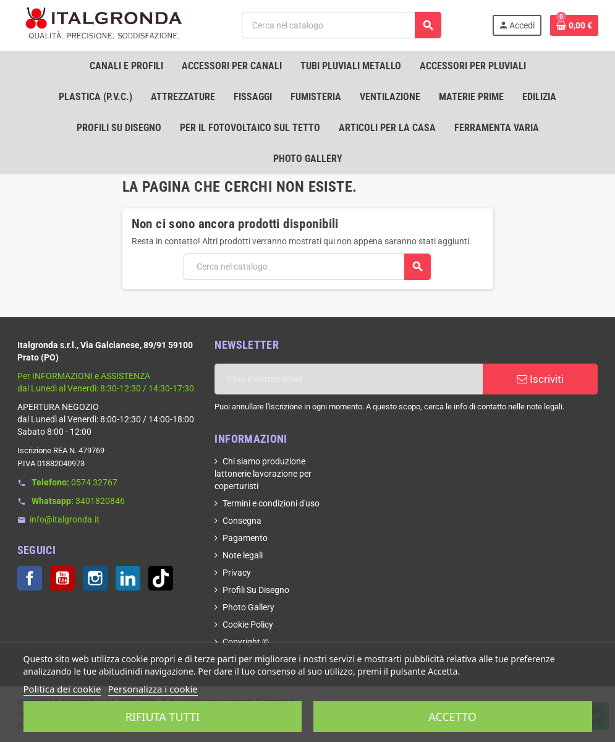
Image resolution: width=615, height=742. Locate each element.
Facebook (29, 578)
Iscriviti (540, 379)
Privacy (237, 573)
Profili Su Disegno (256, 590)
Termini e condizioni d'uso (271, 503)
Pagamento (245, 538)
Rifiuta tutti (162, 716)
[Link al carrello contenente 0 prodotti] (574, 25)
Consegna (242, 521)
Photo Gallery (248, 607)
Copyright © (246, 642)
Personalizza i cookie (153, 689)
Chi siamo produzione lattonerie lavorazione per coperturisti (263, 473)
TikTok (160, 578)
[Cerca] (341, 25)
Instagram (95, 578)
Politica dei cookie (62, 689)
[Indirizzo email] (348, 379)
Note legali (243, 555)
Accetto (452, 716)
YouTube (62, 578)
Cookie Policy (248, 624)
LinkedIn (128, 578)
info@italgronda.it (65, 519)
